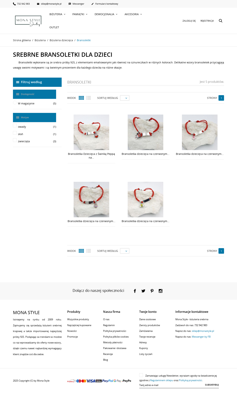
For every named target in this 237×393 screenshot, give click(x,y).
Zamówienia (146, 331)
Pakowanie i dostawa (114, 348)
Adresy (143, 342)
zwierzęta (37, 141)
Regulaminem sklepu (161, 380)
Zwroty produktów (149, 325)
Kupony (143, 348)
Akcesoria (132, 14)
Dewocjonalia (105, 14)
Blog (105, 359)
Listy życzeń (145, 354)
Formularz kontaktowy (104, 3)
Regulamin (109, 325)
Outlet (54, 27)
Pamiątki (78, 14)
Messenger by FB (201, 336)
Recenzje (108, 354)
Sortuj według (107, 98)
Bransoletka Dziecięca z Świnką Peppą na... (91, 155)
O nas (106, 319)
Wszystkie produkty (78, 319)
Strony (212, 98)
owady (37, 127)
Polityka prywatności (114, 331)
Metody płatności (112, 342)
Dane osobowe (147, 319)
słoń (37, 134)
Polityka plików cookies (116, 336)
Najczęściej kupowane (79, 325)
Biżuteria (56, 14)
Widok (71, 98)
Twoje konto (148, 312)
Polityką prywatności (190, 380)
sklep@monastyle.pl (49, 3)
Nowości (72, 331)
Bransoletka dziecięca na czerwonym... (145, 154)
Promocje (72, 336)
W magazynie (37, 103)
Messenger (76, 3)
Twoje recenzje (147, 336)
